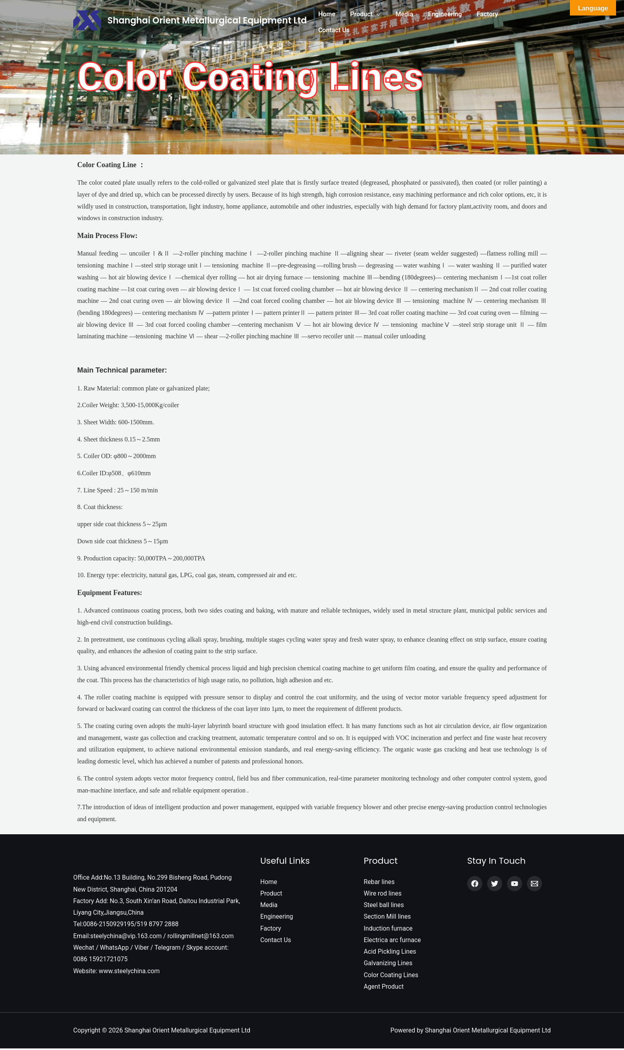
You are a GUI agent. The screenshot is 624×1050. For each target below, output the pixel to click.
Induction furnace (388, 929)
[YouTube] (514, 883)
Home (268, 882)
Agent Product (384, 988)
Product (271, 893)
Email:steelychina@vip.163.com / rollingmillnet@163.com (154, 937)
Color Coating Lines (391, 976)
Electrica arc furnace (393, 941)
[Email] (534, 883)
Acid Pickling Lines (390, 952)
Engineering (277, 917)
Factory (270, 929)
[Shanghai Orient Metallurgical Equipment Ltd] (87, 19)
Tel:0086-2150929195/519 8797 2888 (126, 925)
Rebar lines (379, 882)
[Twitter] (494, 883)
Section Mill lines (387, 917)
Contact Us (276, 941)
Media (269, 905)
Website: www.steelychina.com (117, 972)
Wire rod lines (383, 893)
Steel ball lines (384, 905)
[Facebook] (474, 883)
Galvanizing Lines (388, 964)
